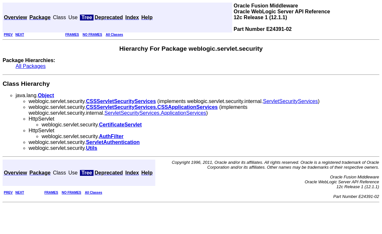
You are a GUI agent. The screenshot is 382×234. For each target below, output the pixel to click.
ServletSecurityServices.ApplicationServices (155, 113)
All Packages (31, 66)
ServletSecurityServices (290, 101)
